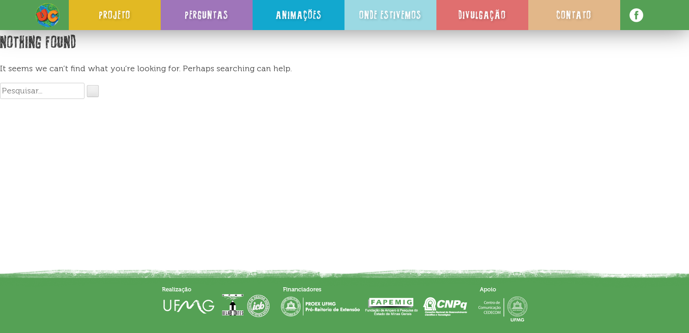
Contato (574, 14)
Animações (299, 14)
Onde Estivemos (390, 14)
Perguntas (207, 14)
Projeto (115, 14)
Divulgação (482, 14)
